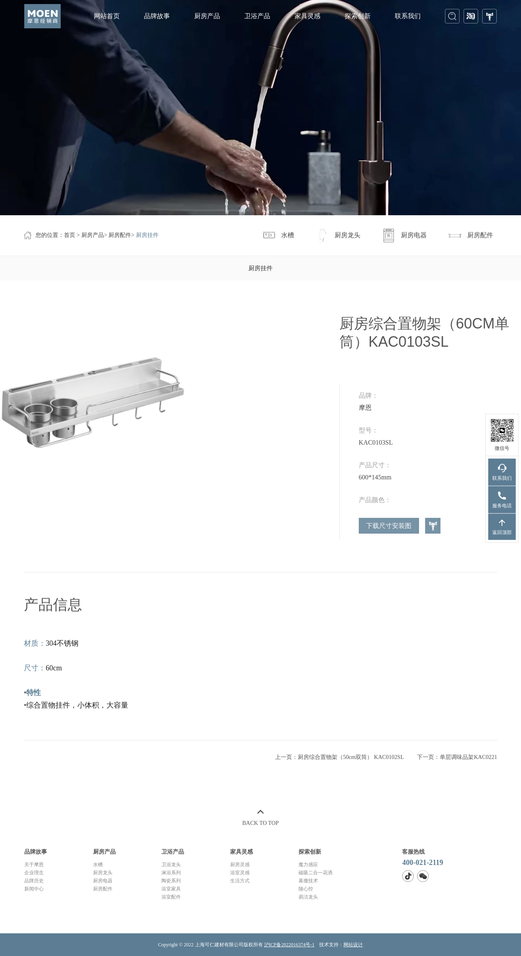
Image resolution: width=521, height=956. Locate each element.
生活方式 (240, 881)
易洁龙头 (308, 897)
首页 (69, 236)
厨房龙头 (102, 872)
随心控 (306, 889)
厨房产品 (207, 16)
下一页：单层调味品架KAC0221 (457, 762)
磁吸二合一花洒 (316, 872)
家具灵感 (307, 16)
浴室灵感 (240, 872)
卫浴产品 (257, 16)
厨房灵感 (240, 864)
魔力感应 (308, 864)
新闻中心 (34, 889)
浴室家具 (171, 889)
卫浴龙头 (171, 864)
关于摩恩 (34, 864)
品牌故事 (157, 16)
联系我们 (408, 16)
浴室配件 (171, 897)
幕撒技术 (308, 881)
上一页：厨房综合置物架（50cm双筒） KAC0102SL (339, 762)
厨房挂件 (147, 236)
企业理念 (34, 872)
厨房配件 (119, 236)
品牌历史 (34, 881)
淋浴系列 (171, 872)
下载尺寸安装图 (456, 525)
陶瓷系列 (171, 881)
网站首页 (107, 16)
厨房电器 (102, 881)
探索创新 (358, 16)
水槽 (98, 864)
